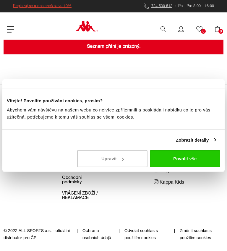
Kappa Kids (169, 182)
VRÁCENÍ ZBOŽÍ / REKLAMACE (80, 195)
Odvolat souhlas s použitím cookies (141, 234)
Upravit (112, 158)
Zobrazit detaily (192, 139)
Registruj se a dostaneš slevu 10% (42, 6)
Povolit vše (185, 158)
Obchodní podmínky (72, 180)
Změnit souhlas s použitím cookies (196, 234)
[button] (181, 29)
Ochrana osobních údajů (96, 234)
